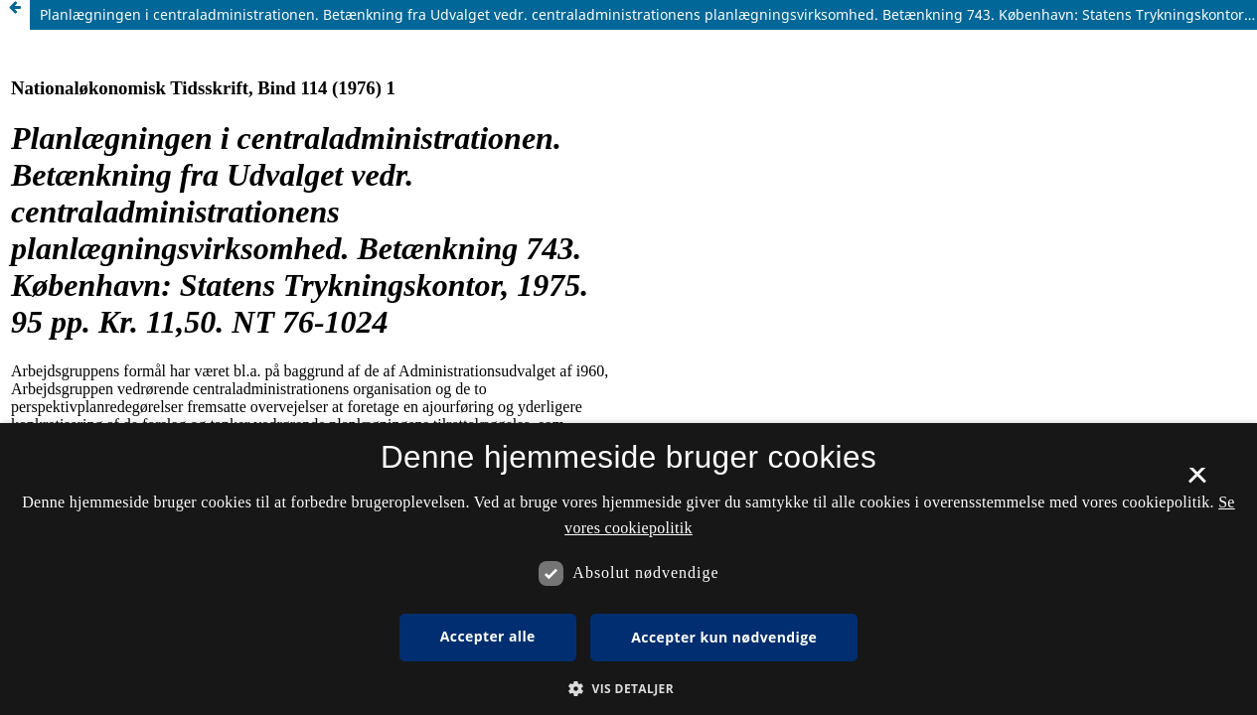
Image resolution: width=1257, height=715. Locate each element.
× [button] (1196, 482)
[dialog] (628, 569)
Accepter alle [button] (488, 636)
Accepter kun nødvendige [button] (724, 637)
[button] (628, 688)
